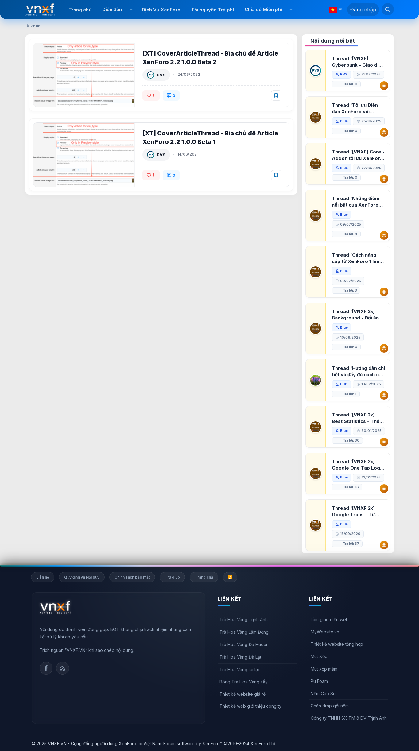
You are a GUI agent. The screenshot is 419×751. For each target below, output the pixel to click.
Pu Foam (319, 681)
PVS (161, 74)
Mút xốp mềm (324, 669)
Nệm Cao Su (323, 693)
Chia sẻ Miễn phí (263, 9)
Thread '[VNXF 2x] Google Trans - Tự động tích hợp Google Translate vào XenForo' (356, 511)
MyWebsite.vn (325, 631)
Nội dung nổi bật (332, 41)
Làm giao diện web (330, 619)
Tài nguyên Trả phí (212, 10)
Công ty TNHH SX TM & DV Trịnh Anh (349, 718)
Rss (62, 668)
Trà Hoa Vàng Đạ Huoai (243, 644)
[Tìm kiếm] (388, 9)
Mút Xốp (319, 656)
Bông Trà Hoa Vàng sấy (243, 681)
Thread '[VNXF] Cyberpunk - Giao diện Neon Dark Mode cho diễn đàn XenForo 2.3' (358, 62)
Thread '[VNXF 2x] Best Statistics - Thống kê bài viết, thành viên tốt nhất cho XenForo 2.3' (358, 418)
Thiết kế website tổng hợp (337, 644)
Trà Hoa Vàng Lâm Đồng (244, 632)
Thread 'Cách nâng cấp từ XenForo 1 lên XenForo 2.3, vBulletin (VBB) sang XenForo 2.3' (357, 258)
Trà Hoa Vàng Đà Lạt (240, 657)
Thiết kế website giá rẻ (242, 694)
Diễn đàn (112, 9)
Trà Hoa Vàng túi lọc (239, 669)
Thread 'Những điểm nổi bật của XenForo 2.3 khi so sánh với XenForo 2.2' (355, 201)
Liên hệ (42, 577)
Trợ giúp (172, 577)
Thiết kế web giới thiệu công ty (250, 706)
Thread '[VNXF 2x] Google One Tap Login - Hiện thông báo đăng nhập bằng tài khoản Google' (358, 465)
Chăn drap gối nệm (330, 705)
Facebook (46, 668)
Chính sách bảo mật (132, 577)
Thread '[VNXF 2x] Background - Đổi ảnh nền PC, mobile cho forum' (357, 314)
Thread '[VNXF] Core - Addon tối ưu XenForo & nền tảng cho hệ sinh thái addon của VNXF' (358, 155)
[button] (130, 9)
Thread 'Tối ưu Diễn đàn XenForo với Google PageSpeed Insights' (355, 108)
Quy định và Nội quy (81, 577)
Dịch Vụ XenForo (161, 10)
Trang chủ (79, 10)
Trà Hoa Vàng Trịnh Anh (243, 619)
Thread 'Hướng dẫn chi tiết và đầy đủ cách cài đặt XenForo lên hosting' (358, 371)
